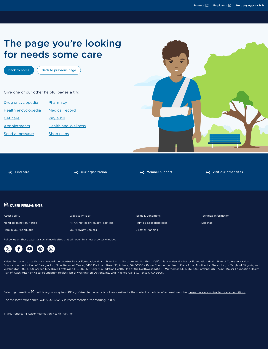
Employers (222, 5)
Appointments (17, 126)
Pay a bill (57, 118)
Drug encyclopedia (21, 102)
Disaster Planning (146, 229)
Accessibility (12, 215)
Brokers (201, 5)
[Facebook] (18, 249)
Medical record (62, 110)
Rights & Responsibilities (151, 222)
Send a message (19, 133)
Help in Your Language (18, 229)
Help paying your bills (250, 5)
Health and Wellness (67, 126)
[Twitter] (7, 249)
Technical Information (215, 215)
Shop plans (59, 133)
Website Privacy (80, 215)
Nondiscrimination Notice (20, 222)
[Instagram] (50, 249)
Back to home (18, 70)
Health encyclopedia (22, 110)
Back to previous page (59, 70)
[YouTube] (29, 249)
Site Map (207, 222)
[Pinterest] (40, 249)
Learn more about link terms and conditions (217, 292)
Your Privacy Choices (83, 229)
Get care (12, 118)
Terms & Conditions (148, 215)
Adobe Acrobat (51, 300)
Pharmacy (58, 102)
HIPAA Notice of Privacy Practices (92, 222)
